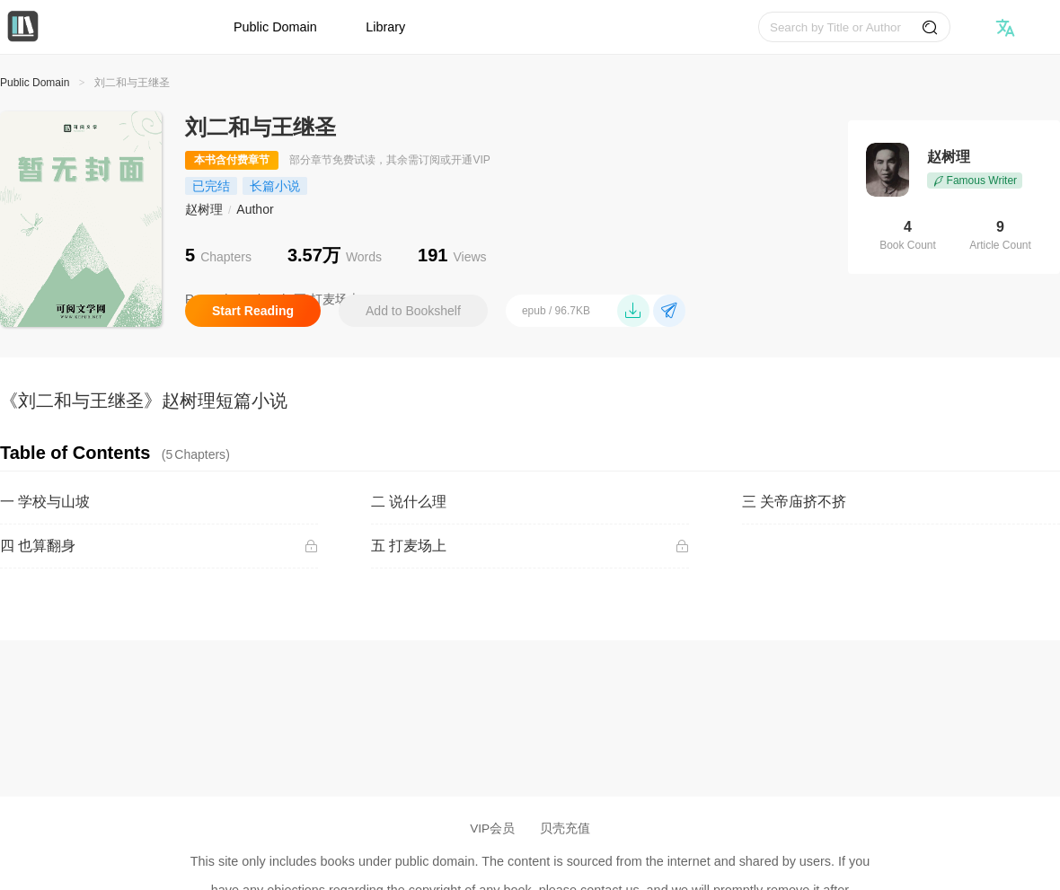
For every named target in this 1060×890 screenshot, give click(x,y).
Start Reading (253, 311)
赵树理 (204, 209)
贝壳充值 (565, 828)
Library (385, 27)
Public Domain (275, 27)
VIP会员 (492, 828)
